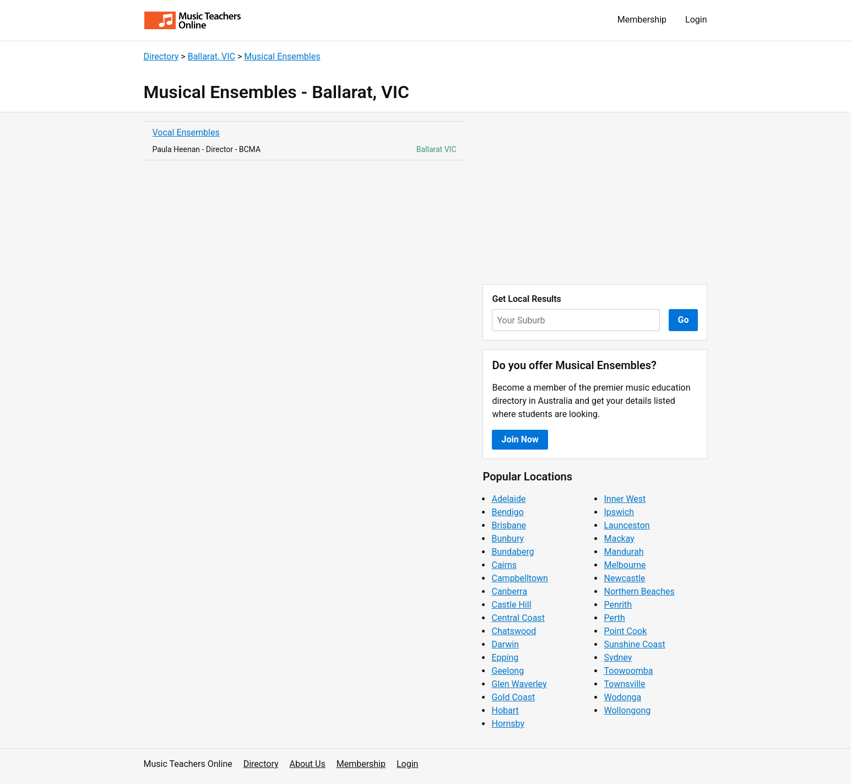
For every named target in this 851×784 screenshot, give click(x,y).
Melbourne (625, 565)
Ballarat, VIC (211, 56)
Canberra (509, 591)
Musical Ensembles (282, 56)
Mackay (619, 538)
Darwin (505, 644)
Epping (504, 657)
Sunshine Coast (634, 644)
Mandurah (623, 552)
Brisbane (508, 525)
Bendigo (507, 512)
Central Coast (517, 618)
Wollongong (627, 710)
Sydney (618, 657)
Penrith (618, 604)
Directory (161, 56)
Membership (641, 19)
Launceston (626, 525)
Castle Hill (511, 604)
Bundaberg (512, 552)
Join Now (519, 439)
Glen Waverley (518, 684)
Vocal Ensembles (186, 132)
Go (683, 320)
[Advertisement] (595, 198)
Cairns (504, 565)
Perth (614, 618)
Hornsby (507, 723)
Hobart (504, 710)
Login (696, 19)
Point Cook (625, 631)
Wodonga (622, 697)
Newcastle (624, 578)
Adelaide (508, 499)
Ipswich (619, 512)
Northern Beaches (639, 591)
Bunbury (507, 538)
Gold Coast (513, 697)
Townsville (624, 684)
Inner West (625, 499)
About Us (308, 764)
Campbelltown (519, 578)
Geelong (507, 671)
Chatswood (513, 631)
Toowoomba (628, 671)
